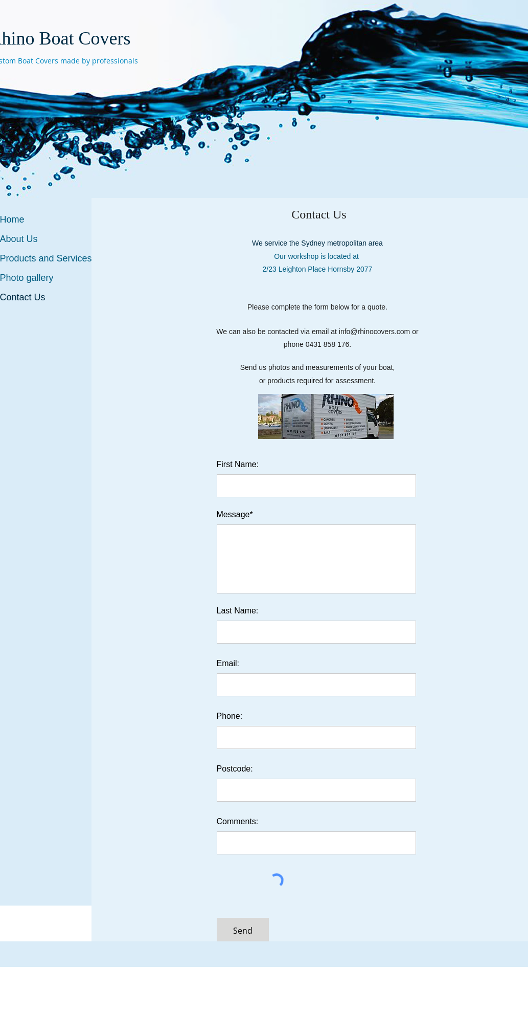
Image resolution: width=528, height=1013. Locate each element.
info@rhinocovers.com (374, 331)
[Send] (243, 931)
